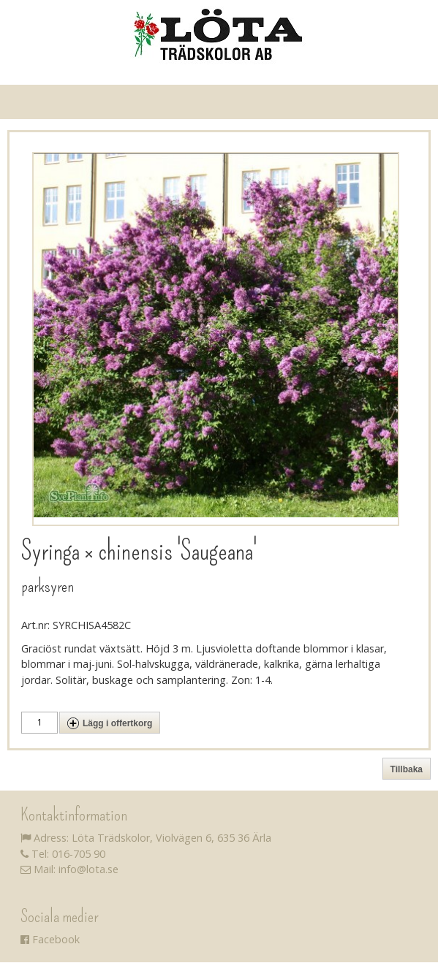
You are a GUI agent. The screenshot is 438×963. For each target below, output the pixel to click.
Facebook (50, 939)
